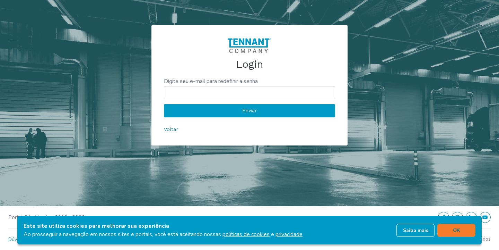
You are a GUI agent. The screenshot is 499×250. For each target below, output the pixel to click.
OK (456, 230)
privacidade (289, 234)
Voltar (171, 129)
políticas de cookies (246, 234)
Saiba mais (415, 230)
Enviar (249, 110)
